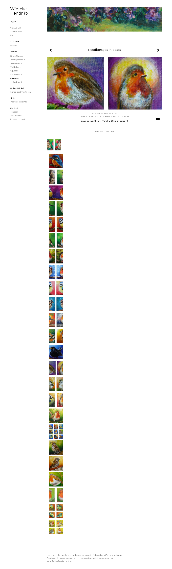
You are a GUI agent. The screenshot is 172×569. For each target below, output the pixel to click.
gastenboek (16, 115)
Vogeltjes (14, 78)
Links (12, 98)
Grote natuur (16, 56)
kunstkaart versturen (20, 92)
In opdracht (16, 82)
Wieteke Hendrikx (19, 11)
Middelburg (15, 67)
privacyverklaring (18, 119)
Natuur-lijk (15, 27)
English (13, 22)
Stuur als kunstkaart (104, 121)
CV (11, 35)
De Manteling (16, 63)
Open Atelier (16, 31)
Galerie (13, 51)
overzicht (15, 45)
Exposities (14, 41)
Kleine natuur (16, 74)
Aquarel (14, 70)
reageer (14, 112)
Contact (14, 108)
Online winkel (17, 88)
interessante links (18, 101)
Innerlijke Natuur (18, 59)
